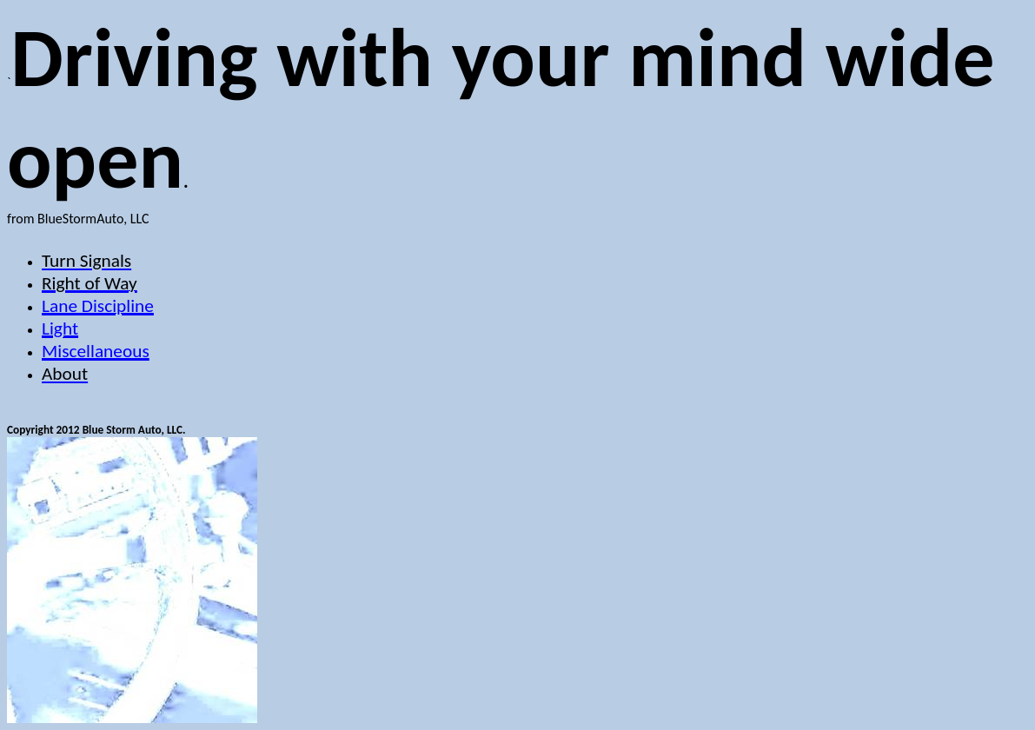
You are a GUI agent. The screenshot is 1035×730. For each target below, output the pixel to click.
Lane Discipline (98, 306)
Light (60, 328)
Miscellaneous (95, 351)
